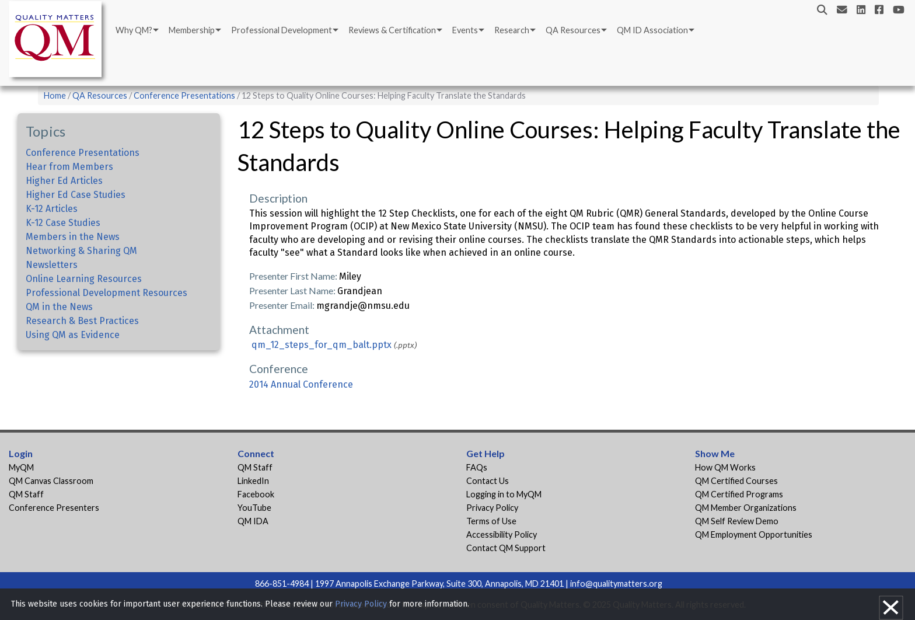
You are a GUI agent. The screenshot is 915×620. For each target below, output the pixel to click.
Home (55, 95)
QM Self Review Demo (736, 521)
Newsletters (52, 264)
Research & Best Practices (82, 320)
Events (465, 30)
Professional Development (281, 30)
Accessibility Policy (501, 534)
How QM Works (725, 467)
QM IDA (253, 521)
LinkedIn (253, 481)
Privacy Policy (492, 508)
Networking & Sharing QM (81, 250)
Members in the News (73, 236)
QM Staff (26, 494)
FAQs (476, 467)
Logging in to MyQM (504, 494)
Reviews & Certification (392, 30)
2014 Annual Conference (301, 384)
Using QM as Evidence (73, 334)
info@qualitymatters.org (616, 583)
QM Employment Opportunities (753, 534)
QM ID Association (652, 30)
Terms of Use (491, 521)
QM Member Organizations (746, 508)
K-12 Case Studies (63, 222)
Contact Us (487, 481)
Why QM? (134, 30)
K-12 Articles (52, 208)
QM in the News (59, 306)
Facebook (256, 494)
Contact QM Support (506, 548)
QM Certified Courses (736, 481)
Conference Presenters (54, 508)
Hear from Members (69, 166)
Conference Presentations (184, 95)
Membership (192, 30)
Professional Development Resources (106, 292)
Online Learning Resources (84, 278)
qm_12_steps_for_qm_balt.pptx (322, 344)
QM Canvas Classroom (51, 481)
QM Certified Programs (739, 494)
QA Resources (573, 30)
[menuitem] (136, 30)
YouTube (254, 508)
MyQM (21, 467)
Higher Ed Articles (64, 180)
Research (511, 30)
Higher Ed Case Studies (75, 194)
